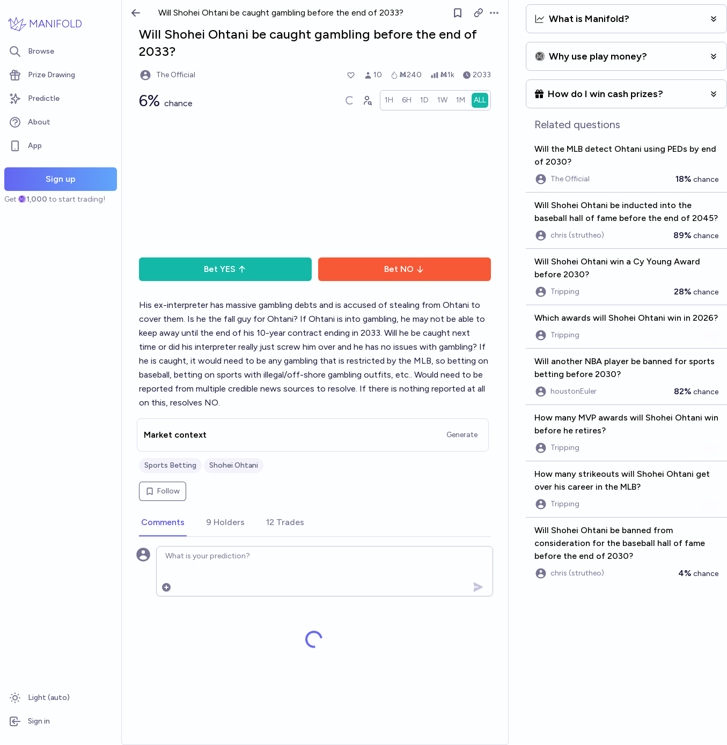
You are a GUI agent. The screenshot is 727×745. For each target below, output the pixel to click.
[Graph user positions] (367, 100)
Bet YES (225, 269)
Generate (462, 434)
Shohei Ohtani (233, 465)
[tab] (163, 523)
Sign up (61, 179)
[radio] (389, 100)
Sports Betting (170, 465)
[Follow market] (457, 12)
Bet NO (404, 269)
